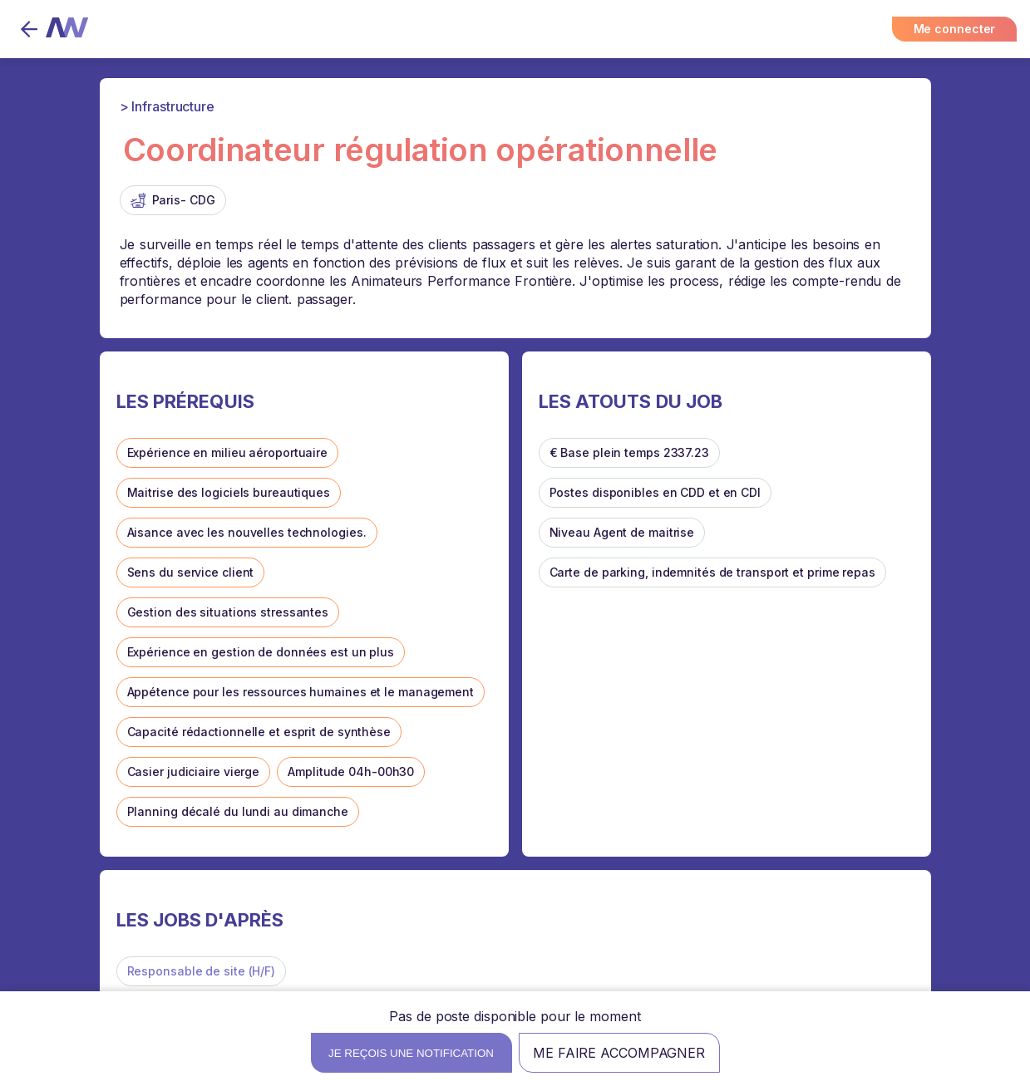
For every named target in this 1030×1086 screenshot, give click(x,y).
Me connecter (955, 29)
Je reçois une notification (411, 1053)
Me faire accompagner (619, 1052)
